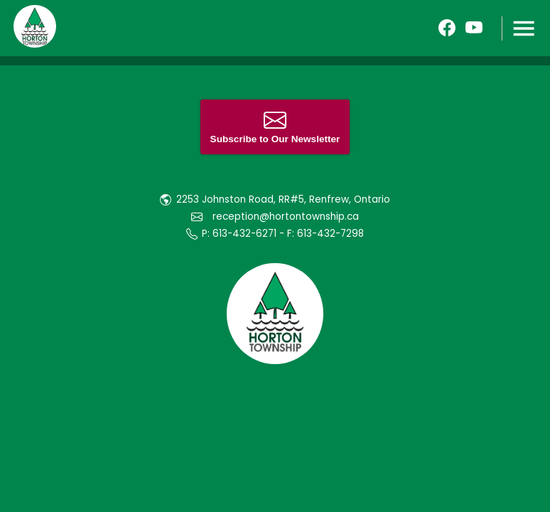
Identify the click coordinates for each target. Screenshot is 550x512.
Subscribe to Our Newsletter (275, 126)
